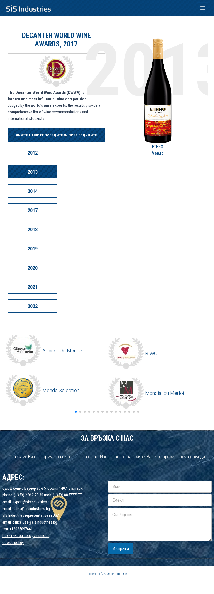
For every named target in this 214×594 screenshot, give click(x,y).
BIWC (151, 353)
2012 (33, 153)
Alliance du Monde (62, 351)
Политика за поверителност (25, 535)
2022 (33, 306)
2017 (33, 210)
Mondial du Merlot (164, 393)
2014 (33, 191)
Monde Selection (60, 390)
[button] (76, 412)
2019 (33, 249)
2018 (33, 229)
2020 (33, 268)
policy (19, 542)
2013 (33, 172)
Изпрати (120, 548)
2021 (33, 287)
